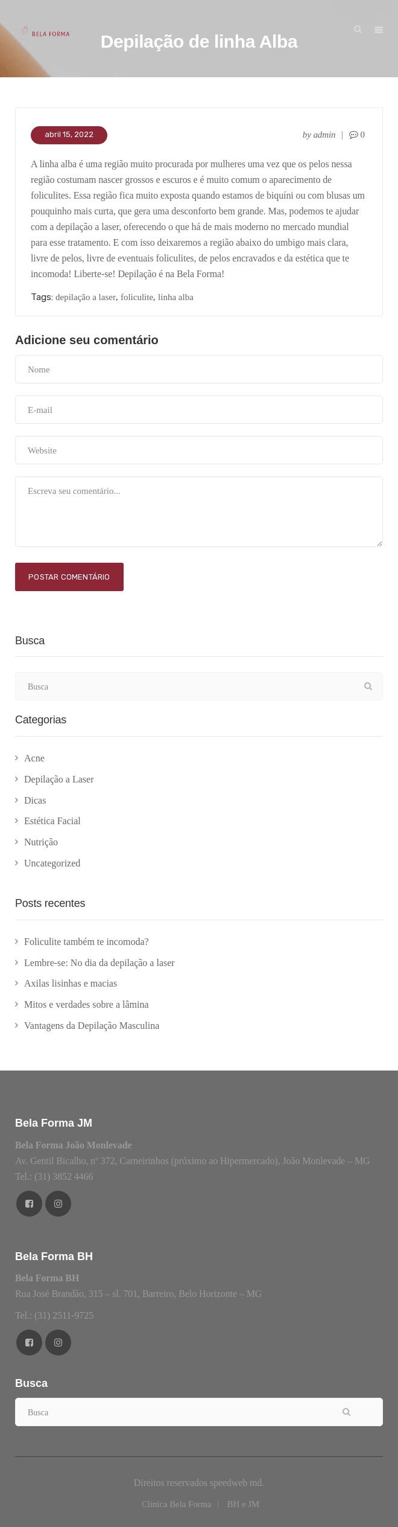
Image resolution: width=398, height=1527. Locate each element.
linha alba (176, 297)
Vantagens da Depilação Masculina (91, 1025)
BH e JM (243, 1504)
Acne (34, 758)
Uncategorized (52, 863)
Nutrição (41, 842)
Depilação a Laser (58, 779)
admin (324, 134)
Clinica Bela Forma (177, 1504)
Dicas (35, 800)
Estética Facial (52, 821)
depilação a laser (85, 297)
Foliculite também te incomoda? (86, 941)
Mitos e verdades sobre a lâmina (86, 1004)
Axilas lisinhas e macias (70, 983)
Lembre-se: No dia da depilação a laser (99, 963)
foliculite (137, 297)
